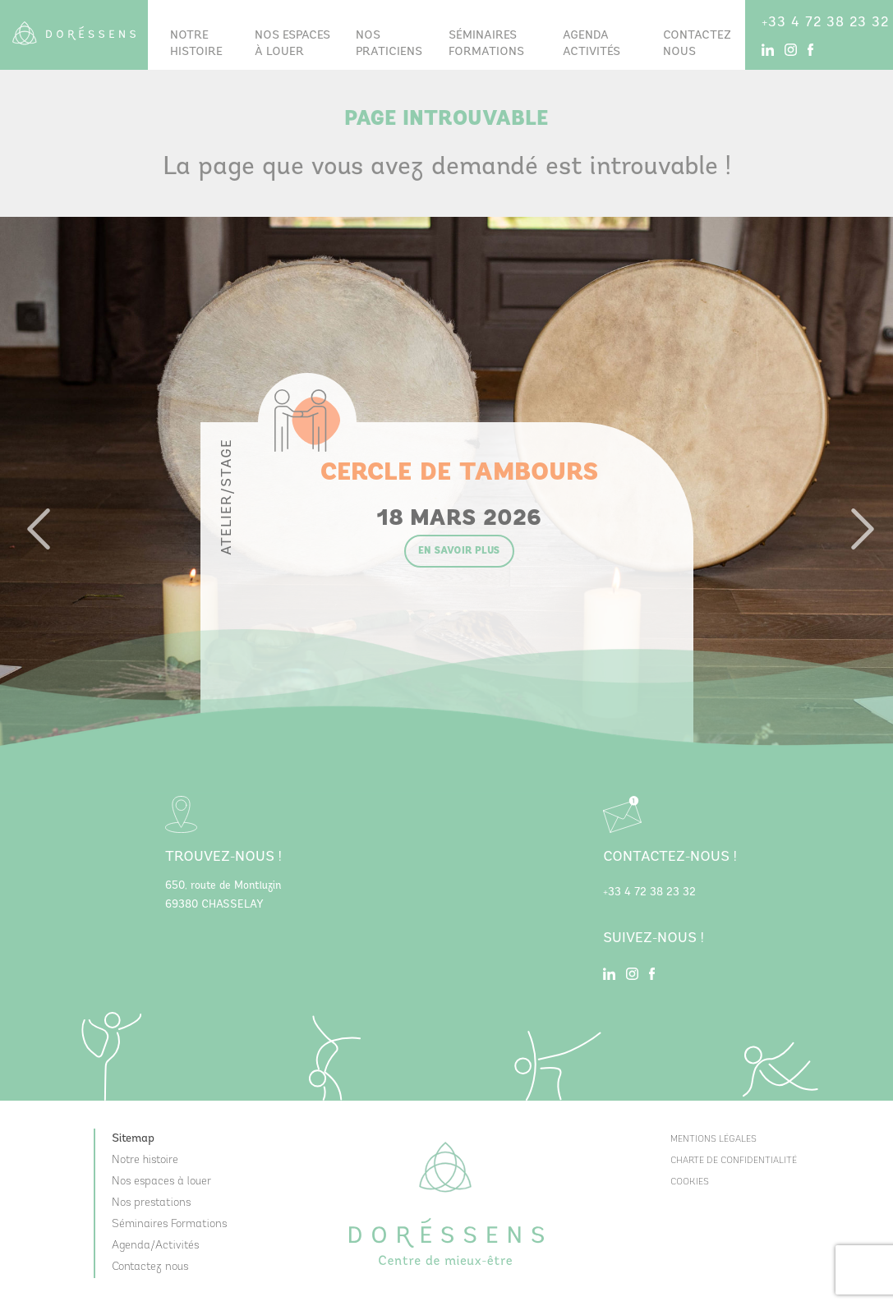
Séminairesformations (486, 44)
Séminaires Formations (169, 1224)
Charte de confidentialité (733, 1161)
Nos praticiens (389, 44)
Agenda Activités (591, 44)
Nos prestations (151, 1203)
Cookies (689, 1182)
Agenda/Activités (155, 1245)
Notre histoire (196, 44)
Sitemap (133, 1139)
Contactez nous (697, 44)
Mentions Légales (713, 1139)
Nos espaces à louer (292, 44)
